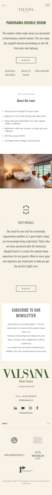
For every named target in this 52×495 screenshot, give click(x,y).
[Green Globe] (14, 440)
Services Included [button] (10, 72)
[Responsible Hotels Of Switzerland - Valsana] (26, 469)
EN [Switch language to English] (4, 5)
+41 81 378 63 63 (29, 396)
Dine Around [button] (42, 70)
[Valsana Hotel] (26, 10)
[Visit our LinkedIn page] (15, 408)
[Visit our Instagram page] (30, 408)
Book (26, 288)
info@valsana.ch (26, 400)
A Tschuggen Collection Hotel (26, 387)
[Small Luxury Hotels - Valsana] (38, 440)
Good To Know (26, 72)
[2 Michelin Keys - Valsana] (38, 455)
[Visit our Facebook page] (37, 408)
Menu (5, 423)
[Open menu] (47, 5)
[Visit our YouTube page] (23, 408)
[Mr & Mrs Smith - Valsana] (14, 455)
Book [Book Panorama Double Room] (26, 60)
